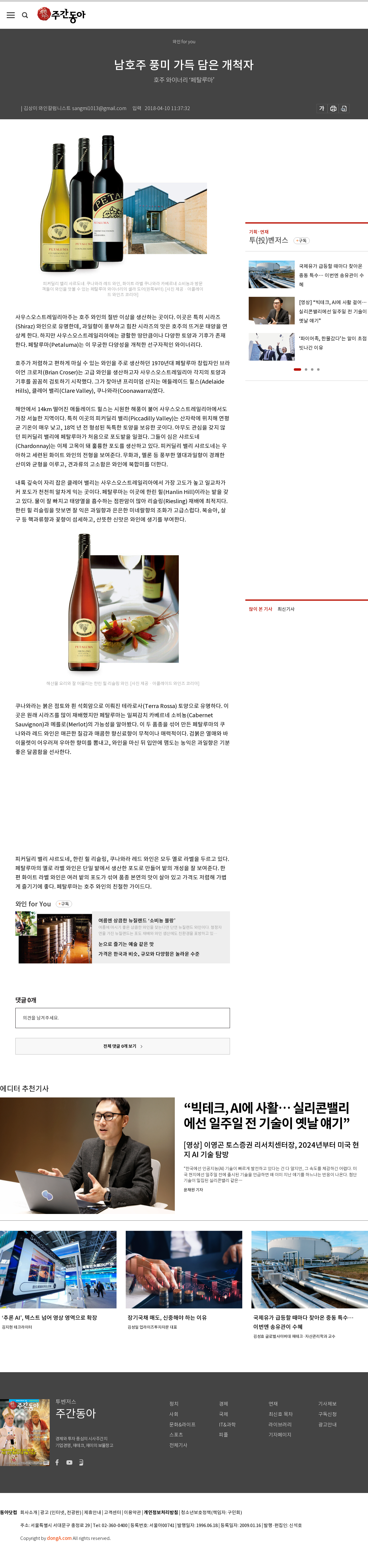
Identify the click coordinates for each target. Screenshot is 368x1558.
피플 (223, 1435)
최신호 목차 (281, 1414)
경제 (223, 1404)
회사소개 (28, 1512)
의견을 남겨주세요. (41, 1018)
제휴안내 (92, 1512)
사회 (173, 1414)
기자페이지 (280, 1435)
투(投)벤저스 (268, 240)
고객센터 (112, 1512)
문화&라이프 (182, 1425)
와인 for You (33, 904)
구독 (65, 904)
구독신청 (327, 1414)
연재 (273, 1404)
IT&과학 (227, 1425)
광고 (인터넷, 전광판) (60, 1512)
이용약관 (132, 1512)
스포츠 (176, 1435)
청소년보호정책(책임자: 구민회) (211, 1512)
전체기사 (178, 1445)
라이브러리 (280, 1425)
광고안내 (327, 1425)
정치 (173, 1404)
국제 (223, 1414)
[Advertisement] (107, 804)
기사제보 (327, 1404)
